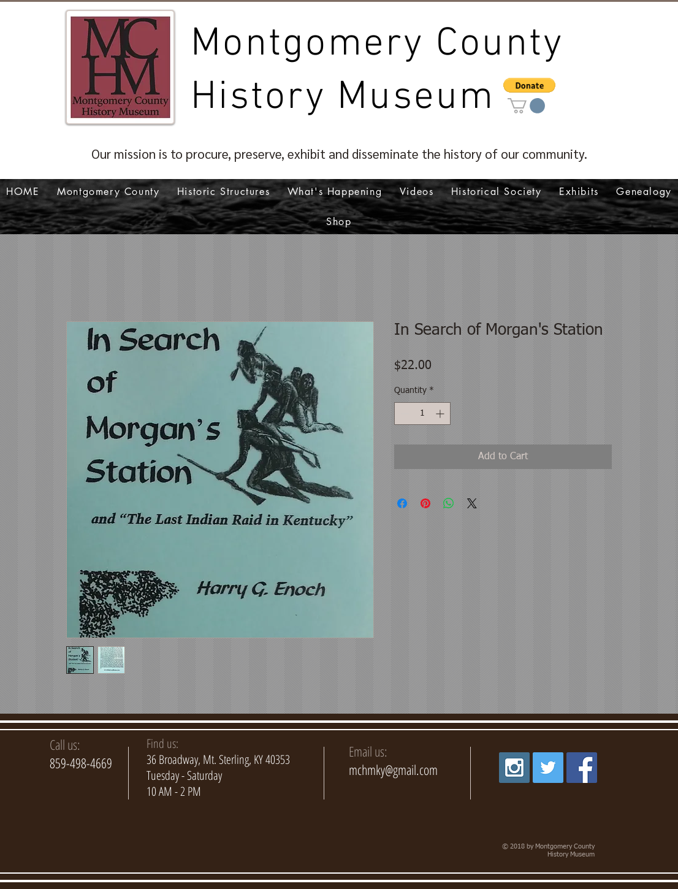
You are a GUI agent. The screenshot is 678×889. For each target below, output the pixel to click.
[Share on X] (472, 503)
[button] (529, 85)
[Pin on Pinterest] (425, 503)
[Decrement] (403, 413)
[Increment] (441, 413)
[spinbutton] (422, 413)
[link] (526, 105)
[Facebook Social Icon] (581, 767)
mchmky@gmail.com (393, 769)
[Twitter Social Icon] (548, 767)
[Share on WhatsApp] (448, 503)
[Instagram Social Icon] (514, 767)
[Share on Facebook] (402, 503)
